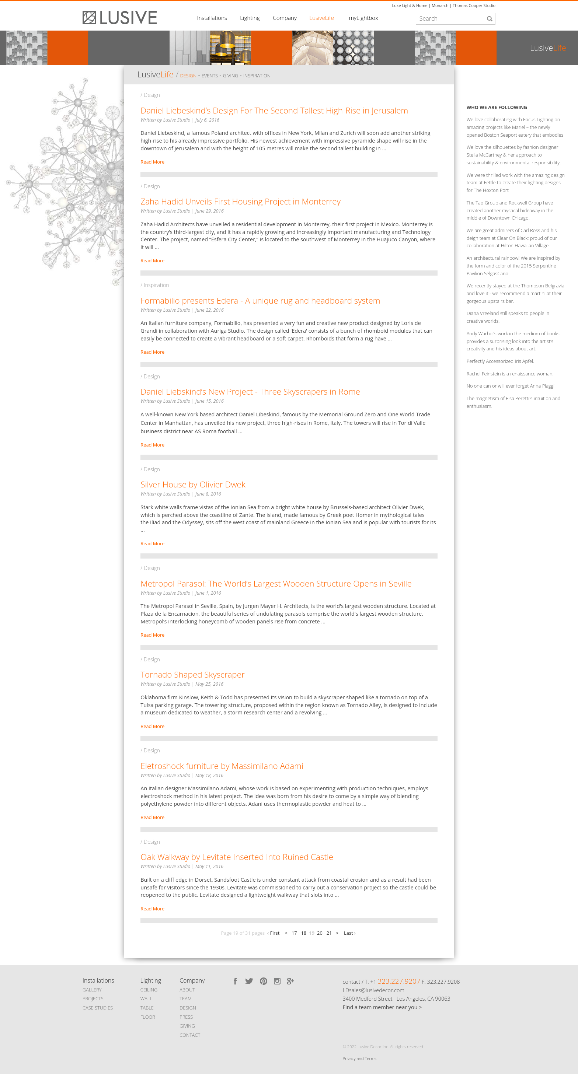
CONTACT (190, 1035)
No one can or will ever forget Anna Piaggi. (511, 385)
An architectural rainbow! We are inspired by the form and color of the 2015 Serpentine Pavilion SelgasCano (513, 266)
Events (210, 75)
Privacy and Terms (359, 1058)
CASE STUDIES (98, 1007)
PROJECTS (93, 998)
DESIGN (188, 1007)
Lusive (155, 74)
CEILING (149, 989)
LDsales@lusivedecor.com (373, 990)
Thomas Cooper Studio (474, 5)
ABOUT (187, 989)
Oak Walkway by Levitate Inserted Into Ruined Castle (236, 857)
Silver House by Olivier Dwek (192, 484)
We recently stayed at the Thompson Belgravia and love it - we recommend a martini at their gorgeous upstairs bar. (515, 293)
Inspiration (257, 75)
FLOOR (147, 1017)
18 (304, 933)
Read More (152, 161)
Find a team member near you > (382, 1007)
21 (329, 933)
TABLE (147, 1007)
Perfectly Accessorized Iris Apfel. (500, 361)
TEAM (186, 998)
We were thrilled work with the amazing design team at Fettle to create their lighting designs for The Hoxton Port (516, 183)
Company (285, 17)
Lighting (250, 17)
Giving (230, 75)
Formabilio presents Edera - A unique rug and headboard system (260, 300)
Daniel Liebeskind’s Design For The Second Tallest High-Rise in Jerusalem (274, 110)
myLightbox (363, 17)
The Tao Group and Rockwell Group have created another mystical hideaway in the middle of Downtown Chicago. (510, 210)
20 (320, 933)
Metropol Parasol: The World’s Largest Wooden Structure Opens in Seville (275, 583)
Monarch (440, 5)
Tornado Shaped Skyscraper (192, 674)
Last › (350, 933)
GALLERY (92, 989)
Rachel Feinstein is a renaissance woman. (510, 373)
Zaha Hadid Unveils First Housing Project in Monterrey (240, 201)
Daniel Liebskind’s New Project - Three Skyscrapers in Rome (250, 391)
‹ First (273, 933)
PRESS (186, 1017)
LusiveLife (321, 17)
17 (294, 933)
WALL (146, 998)
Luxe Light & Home (410, 5)
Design (188, 75)
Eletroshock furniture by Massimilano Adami (221, 766)
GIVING (187, 1025)
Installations (212, 17)
